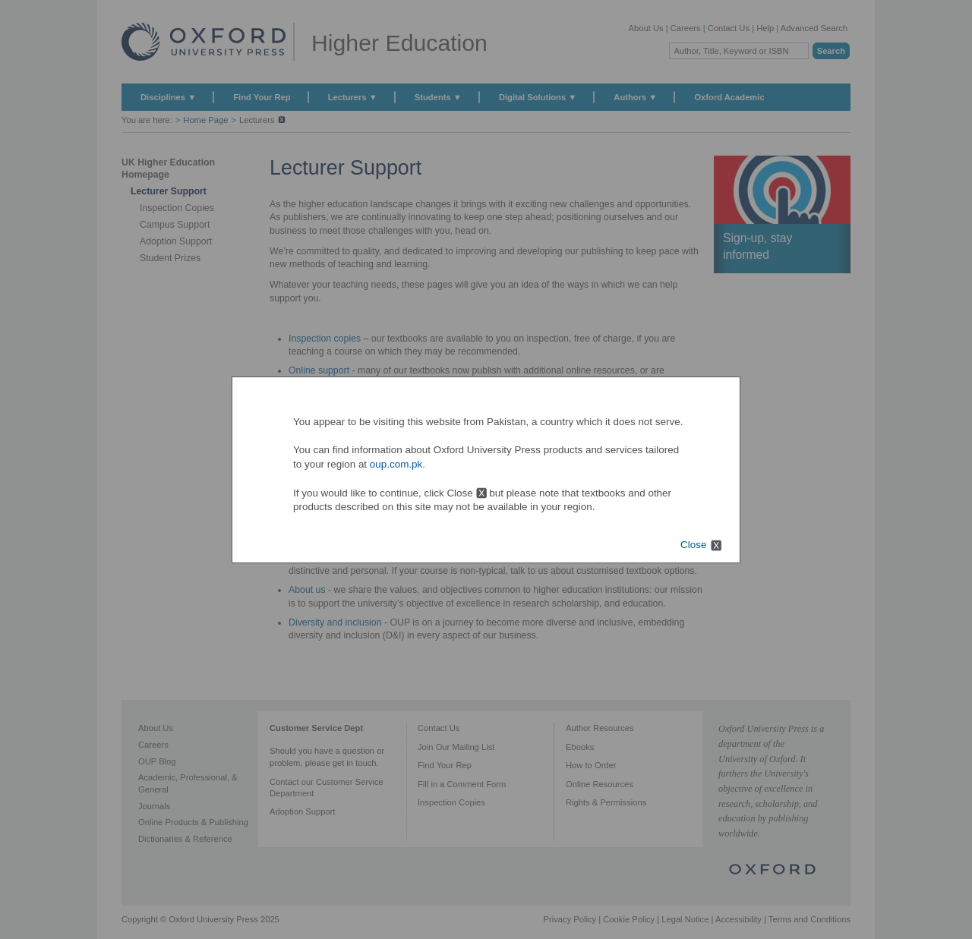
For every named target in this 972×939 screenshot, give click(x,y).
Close (693, 545)
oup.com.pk (396, 464)
